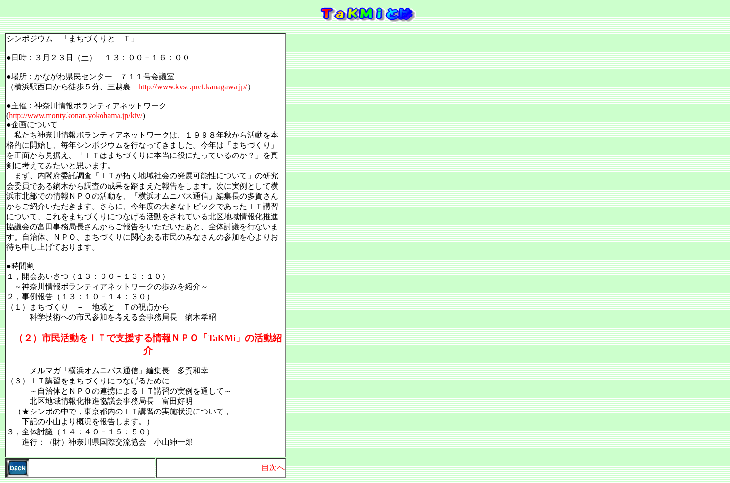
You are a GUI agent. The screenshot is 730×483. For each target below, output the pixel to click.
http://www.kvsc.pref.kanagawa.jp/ (192, 87)
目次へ (273, 468)
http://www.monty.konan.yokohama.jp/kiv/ (75, 115)
